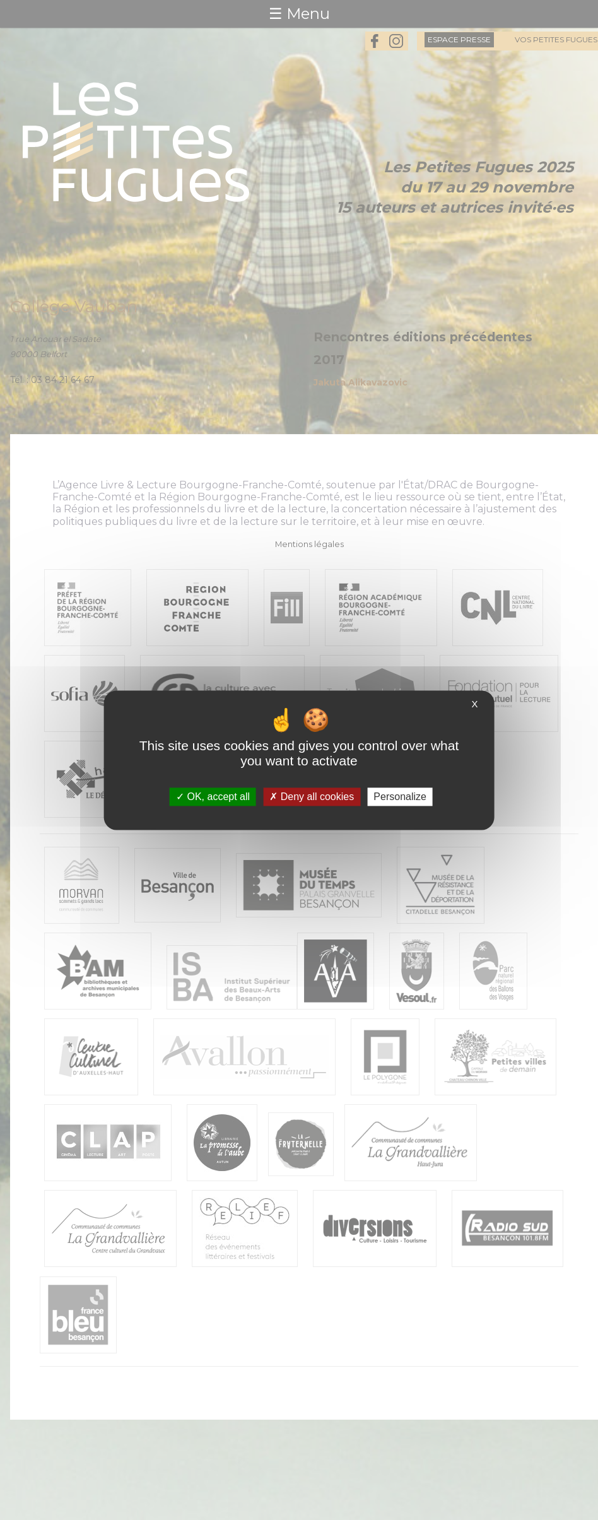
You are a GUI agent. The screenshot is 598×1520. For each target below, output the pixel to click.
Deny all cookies (311, 796)
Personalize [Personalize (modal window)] (399, 796)
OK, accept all (213, 796)
